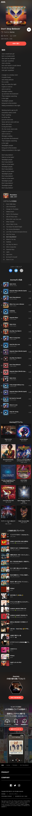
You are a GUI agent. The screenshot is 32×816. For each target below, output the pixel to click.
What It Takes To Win (11, 224)
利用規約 (3, 794)
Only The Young (10, 234)
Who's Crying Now (11, 247)
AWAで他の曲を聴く (15, 697)
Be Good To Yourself (11, 257)
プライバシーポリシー (13, 794)
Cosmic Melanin (24, 439)
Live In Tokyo (23, 480)
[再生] (29, 30)
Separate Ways (10, 249)
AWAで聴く (15, 43)
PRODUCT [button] (5, 772)
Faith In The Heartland (12, 214)
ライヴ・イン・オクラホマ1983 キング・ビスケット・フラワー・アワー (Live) (24, 461)
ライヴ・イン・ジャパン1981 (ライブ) (8, 522)
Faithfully (8, 242)
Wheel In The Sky (11, 239)
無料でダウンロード (16, 729)
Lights (7, 252)
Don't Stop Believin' (24, 765)
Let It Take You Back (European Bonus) (16, 231)
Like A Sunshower (11, 206)
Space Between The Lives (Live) (23, 501)
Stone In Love (10, 259)
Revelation (13, 195)
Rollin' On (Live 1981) (24, 521)
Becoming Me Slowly (8, 459)
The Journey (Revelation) (13, 229)
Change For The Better (12, 209)
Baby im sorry (8, 439)
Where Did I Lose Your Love (13, 219)
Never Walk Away (11, 204)
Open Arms (9, 254)
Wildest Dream (10, 211)
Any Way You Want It (11, 244)
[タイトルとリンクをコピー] (21, 270)
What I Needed (10, 221)
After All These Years (11, 216)
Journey (12, 32)
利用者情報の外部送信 (6, 796)
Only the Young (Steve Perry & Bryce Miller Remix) (8, 481)
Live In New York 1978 (8, 500)
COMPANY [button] (5, 778)
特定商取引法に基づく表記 (21, 796)
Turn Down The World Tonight (14, 226)
